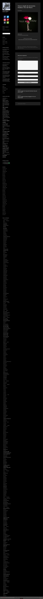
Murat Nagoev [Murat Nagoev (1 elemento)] (4, 450)
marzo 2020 (4, 195)
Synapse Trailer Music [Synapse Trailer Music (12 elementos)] (6, 553)
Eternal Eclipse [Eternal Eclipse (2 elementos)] (5, 344)
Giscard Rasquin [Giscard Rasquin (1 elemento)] (5, 368)
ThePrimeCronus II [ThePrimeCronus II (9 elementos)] (5, 559)
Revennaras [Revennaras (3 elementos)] (4, 509)
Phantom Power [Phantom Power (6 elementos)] (5, 483)
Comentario (20, 60)
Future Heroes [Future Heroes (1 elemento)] (4, 360)
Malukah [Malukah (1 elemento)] (8, 425)
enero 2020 (4, 198)
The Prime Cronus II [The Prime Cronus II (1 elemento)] (5, 558)
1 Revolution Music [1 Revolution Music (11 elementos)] (5, 219)
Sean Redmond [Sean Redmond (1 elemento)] (5, 527)
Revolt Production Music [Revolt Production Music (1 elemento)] (5, 510)
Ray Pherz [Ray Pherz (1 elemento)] (8, 507)
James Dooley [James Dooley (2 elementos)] (4, 399)
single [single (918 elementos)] (5, 146)
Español (4, 28)
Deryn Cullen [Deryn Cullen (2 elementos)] (4, 302)
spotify (23, 48)
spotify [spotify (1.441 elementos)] (6, 148)
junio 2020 (4, 191)
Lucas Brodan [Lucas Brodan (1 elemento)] (4, 424)
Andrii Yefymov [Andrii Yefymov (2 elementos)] (4, 242)
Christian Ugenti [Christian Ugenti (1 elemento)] (5, 269)
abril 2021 (4, 178)
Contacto (4, 44)
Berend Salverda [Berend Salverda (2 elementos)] (5, 252)
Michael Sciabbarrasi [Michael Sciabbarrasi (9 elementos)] (5, 441)
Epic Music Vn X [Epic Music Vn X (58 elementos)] (5, 335)
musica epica (25, 47)
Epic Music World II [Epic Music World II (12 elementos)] (5, 337)
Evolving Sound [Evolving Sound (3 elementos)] (5, 346)
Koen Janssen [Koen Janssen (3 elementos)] (4, 416)
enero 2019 (4, 214)
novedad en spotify (32, 47)
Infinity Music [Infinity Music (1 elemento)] (4, 386)
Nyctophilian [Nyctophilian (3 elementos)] (4, 468)
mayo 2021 (4, 176)
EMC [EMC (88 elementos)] (7, 102)
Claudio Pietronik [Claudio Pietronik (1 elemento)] (5, 277)
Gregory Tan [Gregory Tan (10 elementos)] (5, 376)
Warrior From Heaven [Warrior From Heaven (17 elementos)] (6, 586)
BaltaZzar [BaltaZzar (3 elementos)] (4, 251)
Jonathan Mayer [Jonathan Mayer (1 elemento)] (5, 407)
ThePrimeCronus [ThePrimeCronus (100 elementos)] (5, 150)
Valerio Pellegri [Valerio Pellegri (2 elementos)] (4, 585)
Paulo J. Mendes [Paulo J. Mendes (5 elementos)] (5, 475)
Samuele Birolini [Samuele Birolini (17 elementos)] (5, 524)
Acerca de (4, 40)
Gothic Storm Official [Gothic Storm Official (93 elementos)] (6, 116)
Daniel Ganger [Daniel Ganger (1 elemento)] (4, 285)
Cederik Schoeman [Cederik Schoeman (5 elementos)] (5, 261)
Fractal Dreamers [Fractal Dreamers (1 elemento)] (5, 353)
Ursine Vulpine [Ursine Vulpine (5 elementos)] (5, 584)
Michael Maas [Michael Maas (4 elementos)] (4, 440)
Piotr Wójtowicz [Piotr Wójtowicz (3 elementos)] (5, 492)
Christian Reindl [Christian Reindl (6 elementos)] (5, 268)
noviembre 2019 (5, 201)
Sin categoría (4, 90)
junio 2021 (4, 175)
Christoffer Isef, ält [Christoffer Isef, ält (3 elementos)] (5, 270)
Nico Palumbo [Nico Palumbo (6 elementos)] (5, 459)
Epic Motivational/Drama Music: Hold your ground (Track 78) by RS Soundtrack (6, 80)
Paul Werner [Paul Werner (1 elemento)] (4, 476)
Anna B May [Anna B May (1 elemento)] (4, 243)
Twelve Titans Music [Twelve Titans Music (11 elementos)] (5, 578)
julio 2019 (4, 206)
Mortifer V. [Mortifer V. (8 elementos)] (4, 448)
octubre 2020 (4, 186)
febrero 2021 (4, 180)
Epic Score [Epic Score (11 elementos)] (4, 338)
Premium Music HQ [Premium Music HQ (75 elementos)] (5, 136)
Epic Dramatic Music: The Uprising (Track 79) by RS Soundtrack (6, 76)
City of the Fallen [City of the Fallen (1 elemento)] (5, 276)
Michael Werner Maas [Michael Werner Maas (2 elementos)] (5, 442)
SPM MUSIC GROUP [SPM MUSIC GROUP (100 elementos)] (6, 147)
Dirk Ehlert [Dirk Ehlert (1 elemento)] (4, 303)
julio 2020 (4, 190)
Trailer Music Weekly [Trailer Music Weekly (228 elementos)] (6, 574)
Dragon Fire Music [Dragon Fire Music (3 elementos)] (5, 309)
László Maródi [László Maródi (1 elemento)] (4, 425)
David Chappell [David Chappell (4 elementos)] (5, 294)
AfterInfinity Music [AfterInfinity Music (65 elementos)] (5, 225)
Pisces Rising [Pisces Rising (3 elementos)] (4, 493)
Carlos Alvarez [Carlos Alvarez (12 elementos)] (5, 259)
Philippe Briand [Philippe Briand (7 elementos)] (5, 485)
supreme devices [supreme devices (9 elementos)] (5, 551)
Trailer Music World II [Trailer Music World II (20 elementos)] (6, 576)
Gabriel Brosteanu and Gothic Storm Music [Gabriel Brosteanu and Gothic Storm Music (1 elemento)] (7, 361)
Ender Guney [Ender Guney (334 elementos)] (6, 103)
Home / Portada (5, 38)
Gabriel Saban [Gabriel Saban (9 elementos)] (5, 362)
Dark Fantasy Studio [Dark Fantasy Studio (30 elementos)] (6, 293)
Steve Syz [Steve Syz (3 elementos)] (4, 549)
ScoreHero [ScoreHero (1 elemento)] (7, 526)
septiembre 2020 (5, 187)
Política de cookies (5, 41)
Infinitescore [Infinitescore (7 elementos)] (4, 385)
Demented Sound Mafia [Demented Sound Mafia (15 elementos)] (6, 301)
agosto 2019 (4, 205)
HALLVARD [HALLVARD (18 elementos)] (5, 377)
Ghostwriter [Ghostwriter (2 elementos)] (4, 367)
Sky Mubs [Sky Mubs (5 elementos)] (4, 541)
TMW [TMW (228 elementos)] (4, 151)
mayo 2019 (4, 209)
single (21, 48)
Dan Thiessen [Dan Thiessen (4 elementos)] (4, 292)
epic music (22, 47)
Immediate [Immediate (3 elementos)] (8, 384)
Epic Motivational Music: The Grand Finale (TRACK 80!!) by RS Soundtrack (6, 73)
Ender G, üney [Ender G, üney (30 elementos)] (5, 318)
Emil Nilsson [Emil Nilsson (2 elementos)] (8, 317)
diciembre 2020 (5, 183)
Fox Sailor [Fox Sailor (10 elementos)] (4, 352)
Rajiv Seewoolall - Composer (6, 71)
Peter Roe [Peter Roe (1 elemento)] (4, 482)
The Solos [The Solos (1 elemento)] (4, 560)
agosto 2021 (4, 172)
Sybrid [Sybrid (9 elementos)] (4, 552)
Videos (3, 91)
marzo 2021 (4, 179)
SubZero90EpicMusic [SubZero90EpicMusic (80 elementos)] (5, 149)
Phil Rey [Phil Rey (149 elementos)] (5, 135)
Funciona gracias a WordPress (22, 103)
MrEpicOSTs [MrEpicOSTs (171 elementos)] (5, 119)
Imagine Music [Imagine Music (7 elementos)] (5, 383)
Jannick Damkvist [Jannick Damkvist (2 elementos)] (5, 401)
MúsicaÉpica (24, 46)
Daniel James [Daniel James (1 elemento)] (4, 286)
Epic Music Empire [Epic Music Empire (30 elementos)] (5, 329)
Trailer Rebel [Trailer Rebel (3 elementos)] (4, 577)
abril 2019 (4, 210)
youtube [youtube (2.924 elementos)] (5, 593)
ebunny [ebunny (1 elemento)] (7, 310)
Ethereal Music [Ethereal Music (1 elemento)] (4, 345)
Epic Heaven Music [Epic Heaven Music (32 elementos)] (5, 325)
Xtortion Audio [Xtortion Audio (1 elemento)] (7, 592)
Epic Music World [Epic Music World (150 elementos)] (6, 114)
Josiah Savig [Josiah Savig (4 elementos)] (4, 409)
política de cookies (4, 597)
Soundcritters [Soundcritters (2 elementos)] (4, 543)
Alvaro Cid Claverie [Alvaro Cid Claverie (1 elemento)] (5, 235)
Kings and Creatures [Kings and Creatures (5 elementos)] (5, 415)
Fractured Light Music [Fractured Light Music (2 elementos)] (5, 354)
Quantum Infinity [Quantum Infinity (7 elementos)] (5, 501)
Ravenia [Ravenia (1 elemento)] (4, 507)
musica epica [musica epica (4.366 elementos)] (6, 451)
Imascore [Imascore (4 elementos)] (4, 384)
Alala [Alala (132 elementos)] (4, 99)
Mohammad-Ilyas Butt (5, 64)
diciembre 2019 (5, 199)
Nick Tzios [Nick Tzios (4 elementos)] (4, 458)
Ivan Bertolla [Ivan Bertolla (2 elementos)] (4, 392)
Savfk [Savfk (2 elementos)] (4, 526)
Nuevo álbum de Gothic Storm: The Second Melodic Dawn (6, 54)
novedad (28, 47)
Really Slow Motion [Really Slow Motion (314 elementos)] (6, 508)
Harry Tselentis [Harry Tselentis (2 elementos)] (4, 378)
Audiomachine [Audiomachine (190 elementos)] (6, 101)
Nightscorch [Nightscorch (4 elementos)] (4, 460)
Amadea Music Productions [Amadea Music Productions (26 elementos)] (6, 236)
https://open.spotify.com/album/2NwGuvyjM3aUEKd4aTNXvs (27, 39)
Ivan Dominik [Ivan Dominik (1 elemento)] (4, 393)
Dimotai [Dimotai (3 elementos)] (8, 302)
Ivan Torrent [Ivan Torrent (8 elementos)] (4, 394)
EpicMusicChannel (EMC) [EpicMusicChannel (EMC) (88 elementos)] (6, 328)
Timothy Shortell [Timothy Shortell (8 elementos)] (5, 567)
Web (18, 78)
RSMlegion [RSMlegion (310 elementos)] (5, 143)
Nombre (19, 71)
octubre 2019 (4, 202)
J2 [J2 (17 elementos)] (8, 394)
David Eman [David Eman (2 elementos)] (4, 295)
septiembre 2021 (5, 171)
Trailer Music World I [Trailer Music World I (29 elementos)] (6, 575)
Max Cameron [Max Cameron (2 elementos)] (4, 434)
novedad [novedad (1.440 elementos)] (6, 131)
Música (3, 86)
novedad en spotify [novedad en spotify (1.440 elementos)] (6, 467)
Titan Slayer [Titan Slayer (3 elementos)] (4, 568)
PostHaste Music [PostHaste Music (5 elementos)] (5, 499)
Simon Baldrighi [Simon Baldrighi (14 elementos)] (5, 534)
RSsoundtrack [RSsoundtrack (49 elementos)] (4, 144)
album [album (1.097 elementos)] (5, 100)
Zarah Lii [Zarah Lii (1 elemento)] (4, 594)
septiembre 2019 (5, 203)
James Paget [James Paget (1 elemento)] (4, 400)
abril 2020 (4, 194)
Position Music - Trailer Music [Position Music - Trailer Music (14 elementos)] (6, 498)
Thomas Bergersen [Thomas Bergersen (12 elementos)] (5, 561)
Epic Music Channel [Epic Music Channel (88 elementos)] (5, 110)
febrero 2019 (4, 213)
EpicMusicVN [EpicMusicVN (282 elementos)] (6, 111)
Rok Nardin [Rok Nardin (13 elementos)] (4, 515)
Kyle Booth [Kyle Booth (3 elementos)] (4, 417)
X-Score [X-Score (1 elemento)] (4, 592)
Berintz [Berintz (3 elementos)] (4, 253)
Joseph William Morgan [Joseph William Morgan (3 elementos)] (5, 408)
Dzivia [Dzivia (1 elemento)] (4, 310)
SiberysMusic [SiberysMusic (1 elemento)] (4, 533)
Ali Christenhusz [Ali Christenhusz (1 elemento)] (5, 234)
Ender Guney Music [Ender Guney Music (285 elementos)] (6, 320)
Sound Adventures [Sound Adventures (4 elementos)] (5, 542)
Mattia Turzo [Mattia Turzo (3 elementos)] (4, 433)
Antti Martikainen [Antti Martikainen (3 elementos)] (5, 244)
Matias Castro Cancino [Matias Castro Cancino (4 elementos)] (5, 432)
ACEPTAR (21, 598)
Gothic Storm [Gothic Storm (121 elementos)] (5, 115)
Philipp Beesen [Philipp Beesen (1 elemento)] (4, 484)
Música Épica (5, 11)
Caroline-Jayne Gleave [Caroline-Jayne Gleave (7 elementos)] (5, 260)
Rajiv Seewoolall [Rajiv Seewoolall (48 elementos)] (5, 502)
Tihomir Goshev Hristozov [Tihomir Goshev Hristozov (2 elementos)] (5, 566)
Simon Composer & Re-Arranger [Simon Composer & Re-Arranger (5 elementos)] (6, 535)
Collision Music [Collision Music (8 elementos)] (5, 278)
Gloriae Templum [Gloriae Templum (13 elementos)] (5, 369)
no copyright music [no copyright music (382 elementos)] (6, 465)
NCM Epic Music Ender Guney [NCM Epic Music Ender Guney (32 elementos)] (7, 457)
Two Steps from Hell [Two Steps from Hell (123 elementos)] (6, 154)
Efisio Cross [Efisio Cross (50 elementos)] (5, 311)
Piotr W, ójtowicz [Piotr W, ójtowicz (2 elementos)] (5, 491)
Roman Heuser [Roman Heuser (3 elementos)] (5, 516)
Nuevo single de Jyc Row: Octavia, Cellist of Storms (6, 69)
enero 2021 (4, 182)
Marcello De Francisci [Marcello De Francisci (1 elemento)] (5, 426)
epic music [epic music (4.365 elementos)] (5, 326)
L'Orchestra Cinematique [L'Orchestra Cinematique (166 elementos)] (7, 418)
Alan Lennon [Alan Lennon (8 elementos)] (4, 227)
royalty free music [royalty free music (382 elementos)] (6, 517)
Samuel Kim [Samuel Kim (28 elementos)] (5, 525)
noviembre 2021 (5, 168)
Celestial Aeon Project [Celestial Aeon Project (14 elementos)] (6, 262)
